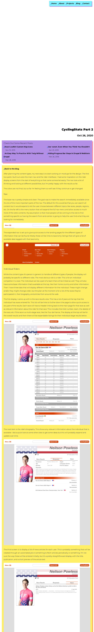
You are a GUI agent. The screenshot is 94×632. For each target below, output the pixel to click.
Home (54, 3)
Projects (70, 3)
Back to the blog (12, 169)
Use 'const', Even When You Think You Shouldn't (69, 147)
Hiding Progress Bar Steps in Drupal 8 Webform (69, 153)
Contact (86, 3)
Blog (78, 3)
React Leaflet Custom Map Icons (19, 147)
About (61, 3)
